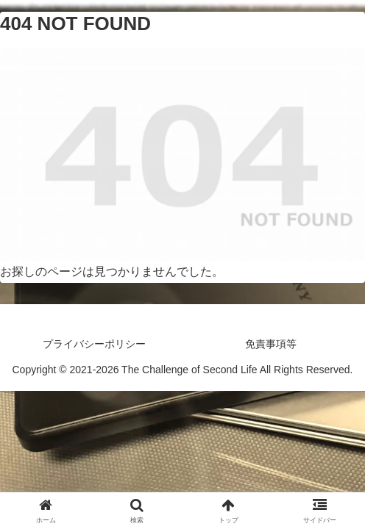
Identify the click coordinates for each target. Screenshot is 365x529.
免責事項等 (271, 344)
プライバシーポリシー (94, 344)
